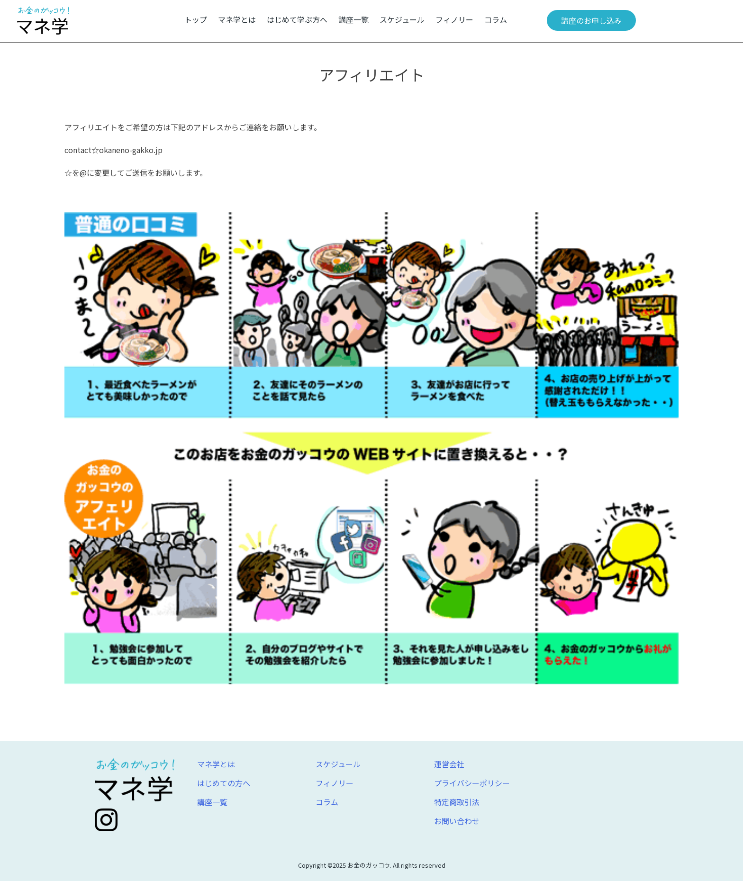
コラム (495, 19)
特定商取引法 (457, 802)
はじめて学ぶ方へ (297, 19)
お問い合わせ (457, 821)
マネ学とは (237, 19)
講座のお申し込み (591, 20)
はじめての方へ (223, 783)
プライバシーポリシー (472, 783)
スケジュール (402, 19)
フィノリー (454, 19)
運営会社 (449, 764)
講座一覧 (353, 19)
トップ (195, 19)
